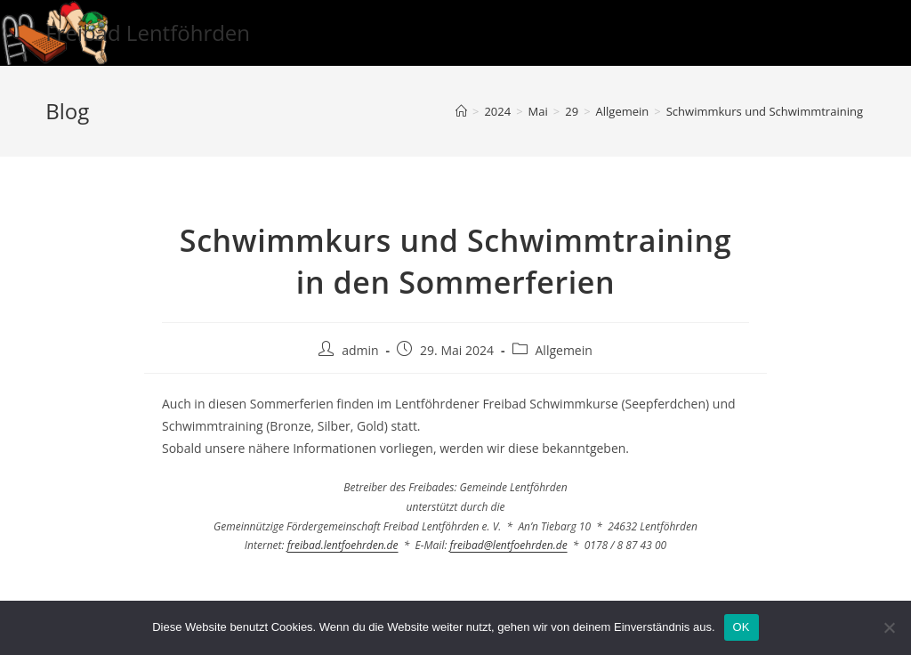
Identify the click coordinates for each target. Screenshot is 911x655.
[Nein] (889, 627)
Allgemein (564, 350)
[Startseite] (461, 111)
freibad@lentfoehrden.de (509, 545)
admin (360, 350)
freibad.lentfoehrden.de (343, 545)
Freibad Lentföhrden (147, 32)
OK (741, 627)
